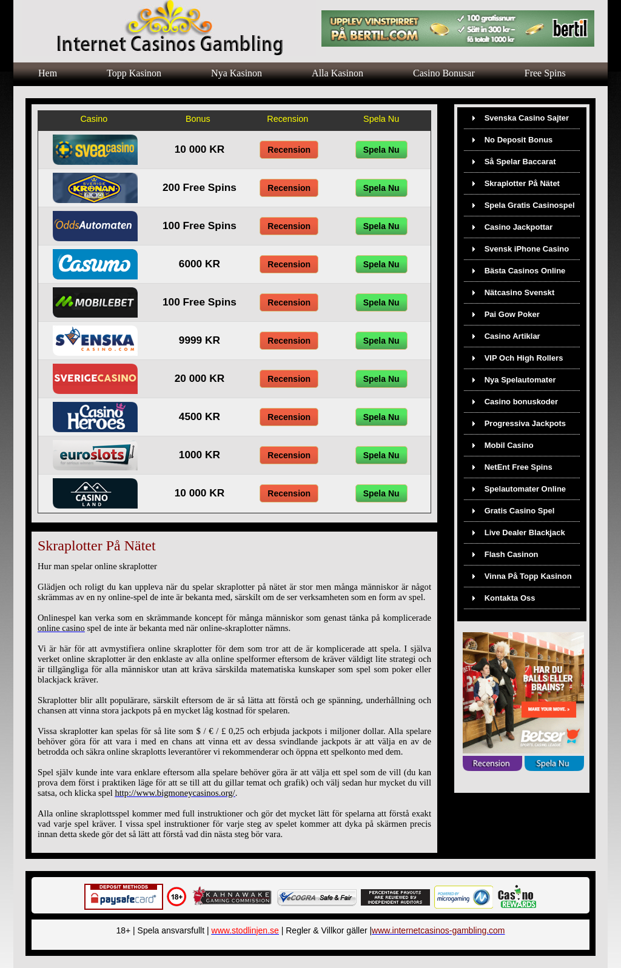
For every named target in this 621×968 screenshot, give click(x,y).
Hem (47, 73)
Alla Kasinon (337, 73)
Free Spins (545, 73)
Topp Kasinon (134, 73)
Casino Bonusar (444, 73)
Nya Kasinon (236, 73)
